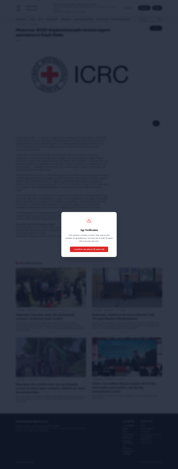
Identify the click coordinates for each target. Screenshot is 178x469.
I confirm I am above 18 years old (89, 249)
